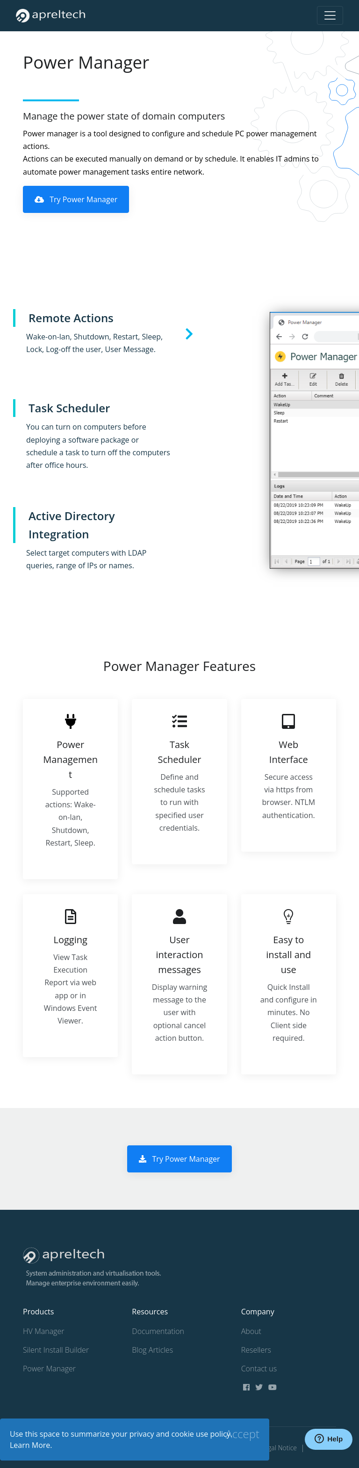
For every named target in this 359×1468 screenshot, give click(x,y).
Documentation (158, 1331)
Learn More (30, 1445)
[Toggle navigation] (330, 15)
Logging (70, 939)
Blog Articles (152, 1350)
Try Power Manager (76, 199)
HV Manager (43, 1331)
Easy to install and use (288, 954)
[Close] (242, 1434)
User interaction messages (179, 954)
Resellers (256, 1350)
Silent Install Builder (56, 1350)
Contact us (259, 1368)
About (251, 1331)
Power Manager (49, 1368)
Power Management (70, 759)
